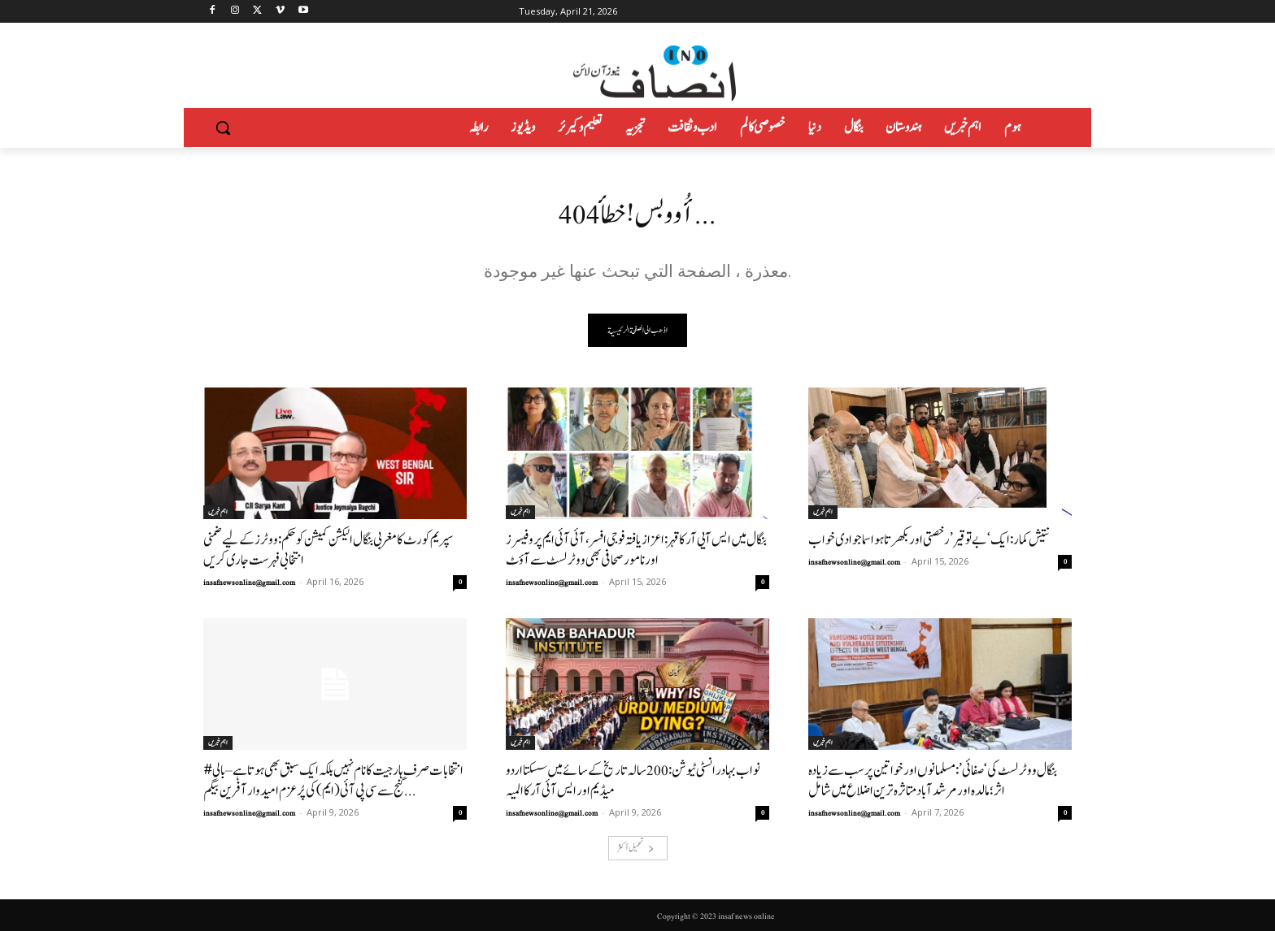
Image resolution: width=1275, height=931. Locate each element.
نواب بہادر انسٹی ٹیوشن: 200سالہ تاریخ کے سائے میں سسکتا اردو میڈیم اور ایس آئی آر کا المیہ (633, 781)
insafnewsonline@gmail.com (249, 582)
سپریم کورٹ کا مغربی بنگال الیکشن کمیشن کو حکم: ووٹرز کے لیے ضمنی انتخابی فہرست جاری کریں (328, 550)
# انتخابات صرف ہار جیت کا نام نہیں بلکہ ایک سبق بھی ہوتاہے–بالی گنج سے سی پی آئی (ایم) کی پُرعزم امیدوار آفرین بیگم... (333, 781)
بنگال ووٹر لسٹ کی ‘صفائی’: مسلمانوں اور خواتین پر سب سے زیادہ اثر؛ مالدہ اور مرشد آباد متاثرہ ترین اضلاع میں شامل (932, 781)
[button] (222, 127)
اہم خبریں (218, 511)
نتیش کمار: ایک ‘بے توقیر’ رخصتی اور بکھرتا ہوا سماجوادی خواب (929, 540)
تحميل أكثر (636, 848)
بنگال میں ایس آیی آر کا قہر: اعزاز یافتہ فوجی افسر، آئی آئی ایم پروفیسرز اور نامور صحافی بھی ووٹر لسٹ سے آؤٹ (636, 550)
